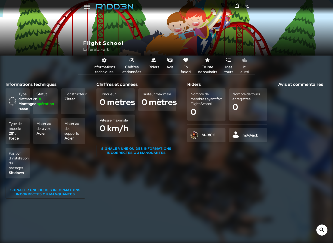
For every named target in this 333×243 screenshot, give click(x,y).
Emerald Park (96, 49)
